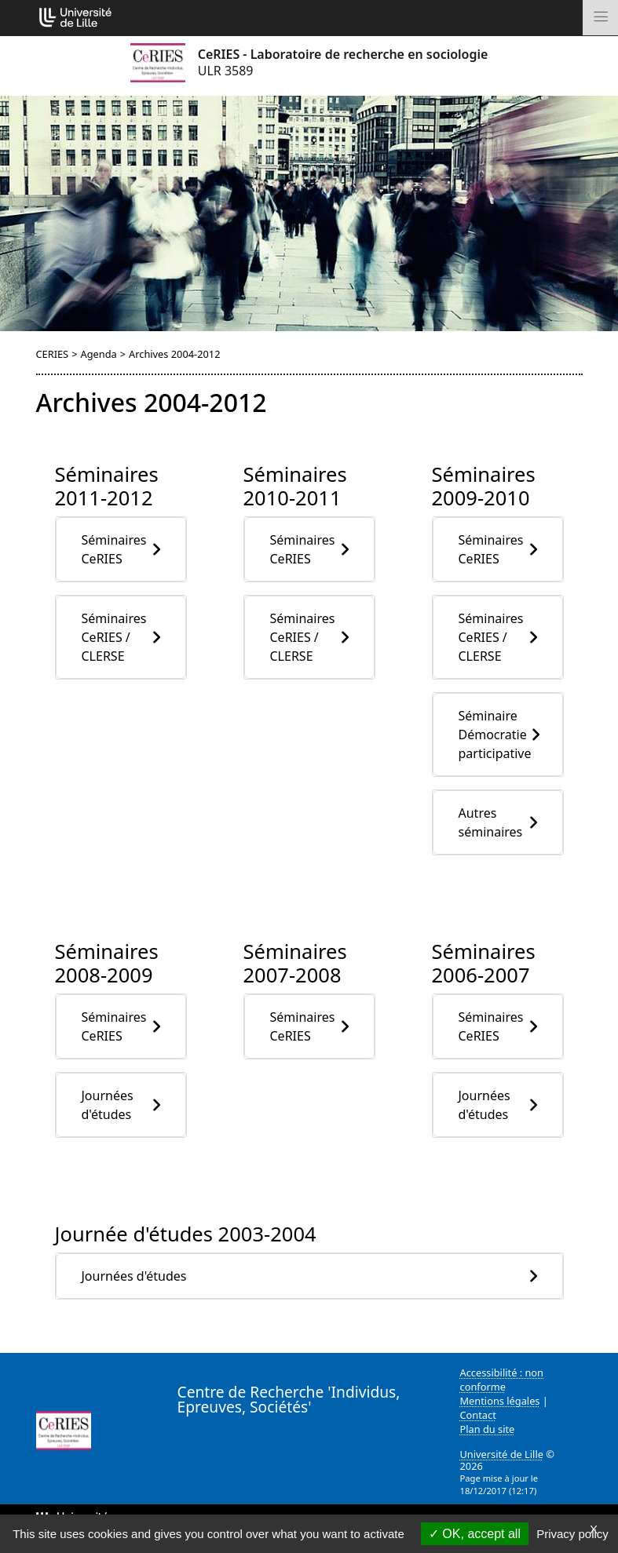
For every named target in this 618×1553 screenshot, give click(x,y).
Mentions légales (500, 1401)
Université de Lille (501, 1454)
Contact (478, 1415)
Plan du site (487, 1429)
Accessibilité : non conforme (502, 1379)
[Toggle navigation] (600, 17)
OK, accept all (475, 1533)
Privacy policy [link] (572, 1533)
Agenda (98, 354)
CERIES (52, 354)
